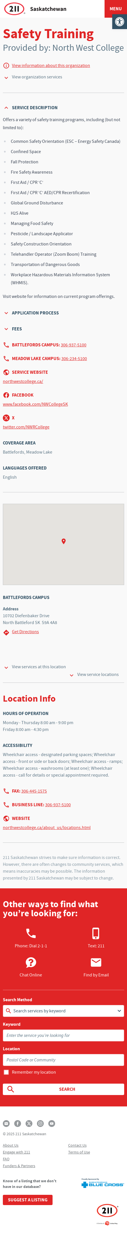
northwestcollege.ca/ (23, 381)
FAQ (6, 1158)
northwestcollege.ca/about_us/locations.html (47, 827)
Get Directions (21, 632)
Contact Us (77, 1145)
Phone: (31, 938)
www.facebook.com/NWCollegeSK (35, 404)
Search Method (17, 1000)
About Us (10, 1145)
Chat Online (31, 967)
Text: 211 (96, 938)
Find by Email (96, 967)
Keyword (11, 1024)
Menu (116, 9)
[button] (119, 21)
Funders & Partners (19, 1165)
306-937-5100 (73, 345)
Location (11, 1049)
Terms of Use (79, 1152)
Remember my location (34, 1072)
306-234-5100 (74, 358)
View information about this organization (51, 65)
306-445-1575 (34, 791)
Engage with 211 (16, 1152)
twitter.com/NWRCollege (26, 427)
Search (40, 1089)
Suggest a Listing (27, 1200)
